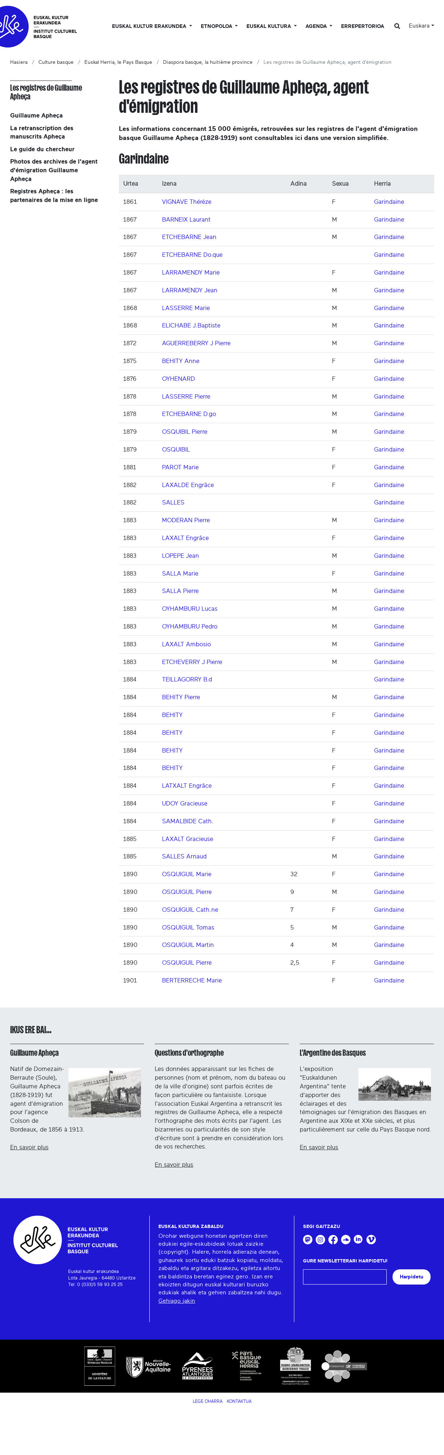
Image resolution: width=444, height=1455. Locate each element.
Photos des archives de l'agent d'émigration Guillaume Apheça (53, 170)
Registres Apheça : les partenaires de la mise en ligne (54, 195)
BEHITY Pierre (181, 697)
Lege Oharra (208, 1401)
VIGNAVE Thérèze (186, 202)
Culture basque (56, 62)
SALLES (173, 502)
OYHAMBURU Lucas (189, 609)
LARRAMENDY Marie (191, 272)
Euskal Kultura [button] (269, 26)
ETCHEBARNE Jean (189, 237)
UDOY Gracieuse (184, 803)
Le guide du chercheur (42, 149)
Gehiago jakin (176, 1301)
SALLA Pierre (180, 591)
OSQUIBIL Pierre (184, 432)
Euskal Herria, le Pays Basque (118, 62)
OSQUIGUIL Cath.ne (190, 910)
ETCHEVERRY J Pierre (192, 662)
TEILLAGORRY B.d (187, 679)
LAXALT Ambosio (186, 644)
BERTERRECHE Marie (192, 980)
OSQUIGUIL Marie (186, 874)
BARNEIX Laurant (186, 220)
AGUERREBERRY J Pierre (196, 343)
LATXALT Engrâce (187, 786)
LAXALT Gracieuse (187, 839)
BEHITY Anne (180, 361)
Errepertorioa (362, 26)
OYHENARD (178, 379)
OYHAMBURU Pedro (189, 626)
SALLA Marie (180, 573)
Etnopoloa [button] (217, 26)
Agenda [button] (317, 26)
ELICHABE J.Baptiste (191, 325)
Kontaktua (239, 1401)
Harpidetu (411, 1276)
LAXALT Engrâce (185, 538)
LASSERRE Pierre (186, 396)
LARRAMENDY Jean (189, 290)
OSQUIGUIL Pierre (187, 892)
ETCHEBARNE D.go (189, 414)
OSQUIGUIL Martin (188, 945)
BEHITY (172, 715)
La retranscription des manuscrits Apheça (41, 132)
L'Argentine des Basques (333, 1052)
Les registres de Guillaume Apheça (46, 92)
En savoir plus (29, 1147)
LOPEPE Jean (180, 556)
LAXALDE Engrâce (188, 485)
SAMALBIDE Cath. (187, 821)
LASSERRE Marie (186, 308)
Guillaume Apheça (36, 115)
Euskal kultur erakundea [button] (150, 26)
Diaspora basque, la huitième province (208, 62)
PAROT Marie (180, 467)
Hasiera (19, 62)
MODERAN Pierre (186, 520)
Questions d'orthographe (189, 1052)
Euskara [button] (419, 26)
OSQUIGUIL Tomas (188, 927)
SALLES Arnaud (184, 856)
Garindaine (389, 202)
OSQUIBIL (176, 449)
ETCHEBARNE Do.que (192, 255)
